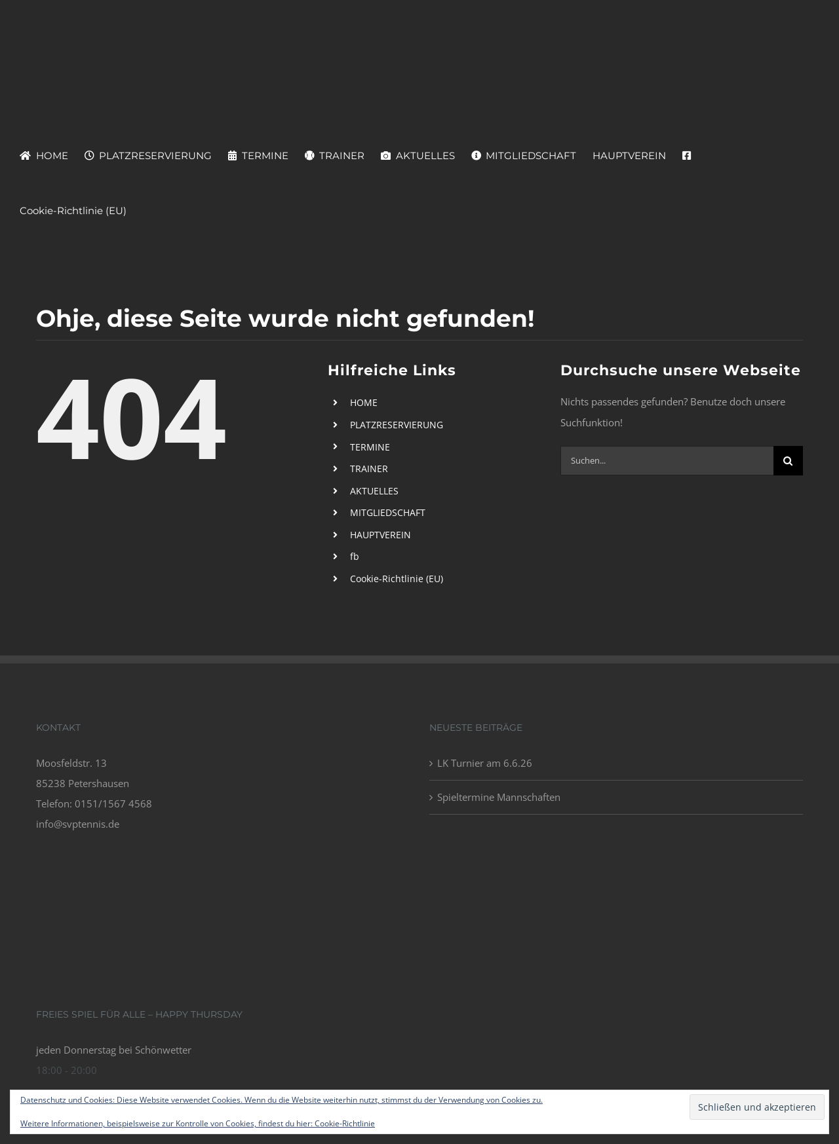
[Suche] (788, 460)
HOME (364, 402)
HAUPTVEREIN (380, 534)
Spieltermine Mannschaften (498, 796)
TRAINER (369, 468)
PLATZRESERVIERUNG (396, 424)
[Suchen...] (666, 460)
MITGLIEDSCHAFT (387, 512)
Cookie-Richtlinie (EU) (396, 578)
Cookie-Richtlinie (345, 1123)
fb (354, 556)
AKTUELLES (374, 491)
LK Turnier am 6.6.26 (484, 762)
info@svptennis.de (77, 823)
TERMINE (370, 447)
